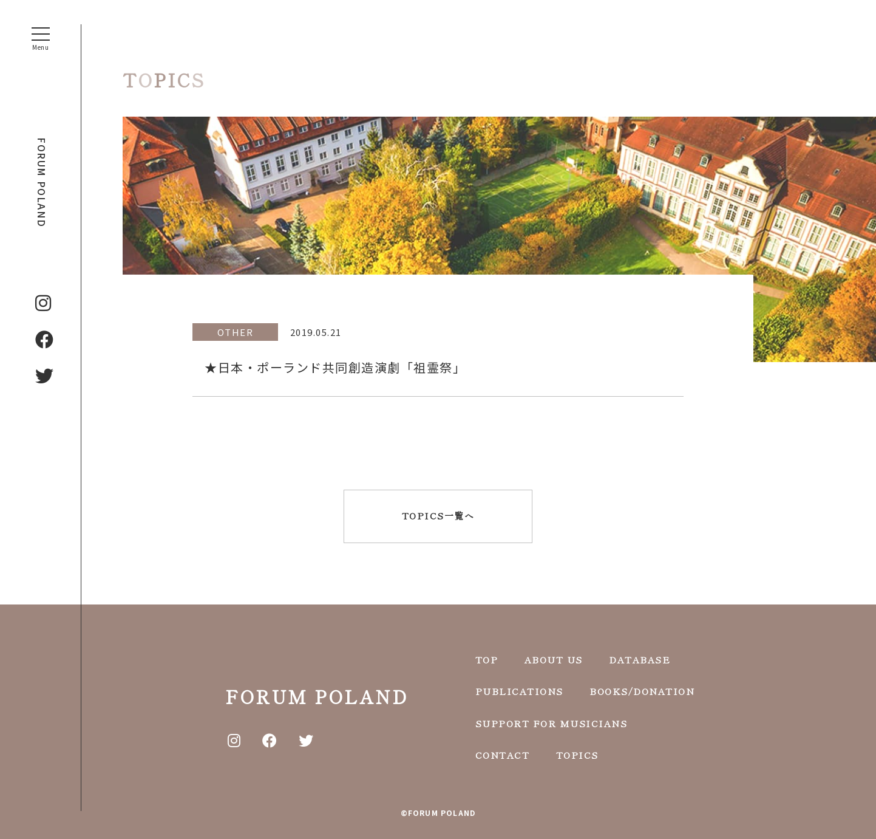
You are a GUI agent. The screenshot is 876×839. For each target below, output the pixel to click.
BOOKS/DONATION (641, 691)
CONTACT (502, 754)
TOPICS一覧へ (438, 515)
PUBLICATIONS (519, 691)
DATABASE (639, 659)
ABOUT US (554, 659)
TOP (486, 659)
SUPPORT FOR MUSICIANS (551, 723)
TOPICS (577, 754)
